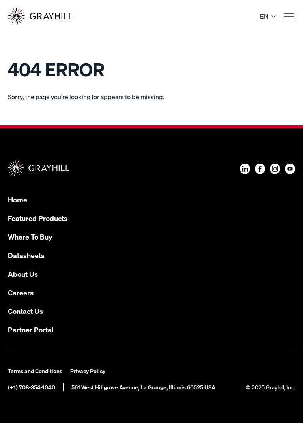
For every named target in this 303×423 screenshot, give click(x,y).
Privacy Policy (87, 370)
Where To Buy (30, 236)
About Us (23, 273)
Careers (21, 292)
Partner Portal (31, 329)
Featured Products (37, 218)
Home (17, 199)
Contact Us (25, 310)
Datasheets (26, 255)
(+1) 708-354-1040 (31, 387)
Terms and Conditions (35, 370)
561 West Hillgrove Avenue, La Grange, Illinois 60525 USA (143, 387)
